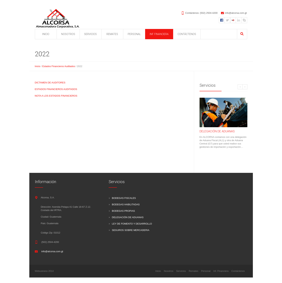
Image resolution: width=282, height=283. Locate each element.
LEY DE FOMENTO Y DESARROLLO (132, 223)
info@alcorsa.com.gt (236, 13)
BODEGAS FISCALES (124, 198)
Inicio (37, 66)
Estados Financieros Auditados (58, 66)
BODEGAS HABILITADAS (126, 204)
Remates (193, 271)
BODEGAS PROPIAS (123, 211)
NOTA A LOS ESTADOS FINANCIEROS (56, 95)
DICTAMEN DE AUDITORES (50, 82)
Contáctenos (238, 271)
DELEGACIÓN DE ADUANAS (217, 131)
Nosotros (168, 271)
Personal (206, 271)
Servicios (181, 271)
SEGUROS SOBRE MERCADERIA (130, 230)
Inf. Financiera (220, 271)
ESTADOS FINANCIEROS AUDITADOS (56, 89)
